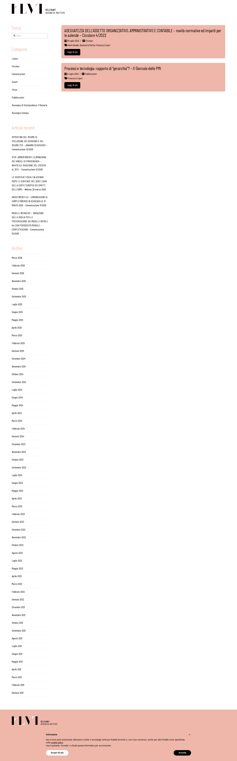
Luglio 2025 (17, 304)
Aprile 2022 (17, 576)
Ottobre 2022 (17, 545)
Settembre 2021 (19, 630)
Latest (15, 58)
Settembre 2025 (19, 296)
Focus (14, 89)
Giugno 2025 (17, 312)
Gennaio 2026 (18, 273)
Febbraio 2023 (18, 514)
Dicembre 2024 (18, 358)
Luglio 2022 (17, 560)
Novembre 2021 (18, 615)
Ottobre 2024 (17, 374)
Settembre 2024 (19, 382)
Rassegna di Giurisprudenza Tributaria (29, 105)
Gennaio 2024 (18, 436)
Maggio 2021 (17, 661)
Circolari (87, 40)
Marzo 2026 (17, 257)
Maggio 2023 (17, 490)
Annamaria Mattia (87, 45)
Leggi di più (72, 52)
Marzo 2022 (17, 583)
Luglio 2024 (17, 389)
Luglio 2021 (17, 646)
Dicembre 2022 (18, 529)
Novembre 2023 (19, 451)
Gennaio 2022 (18, 599)
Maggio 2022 (17, 568)
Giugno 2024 (17, 397)
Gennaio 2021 (17, 692)
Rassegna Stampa (20, 112)
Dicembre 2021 (18, 607)
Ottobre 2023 (17, 459)
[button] (189, 734)
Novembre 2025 (19, 281)
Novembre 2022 (19, 537)
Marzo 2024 (17, 420)
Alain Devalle (73, 45)
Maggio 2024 (17, 405)
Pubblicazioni (89, 73)
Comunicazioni (18, 74)
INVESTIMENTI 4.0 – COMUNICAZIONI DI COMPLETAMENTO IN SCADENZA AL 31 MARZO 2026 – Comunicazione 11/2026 (29, 201)
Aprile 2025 (17, 327)
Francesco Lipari (103, 45)
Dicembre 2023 (18, 444)
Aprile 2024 (17, 413)
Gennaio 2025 (18, 350)
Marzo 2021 (17, 677)
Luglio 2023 (17, 475)
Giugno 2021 (17, 653)
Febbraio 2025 (18, 343)
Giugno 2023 (17, 482)
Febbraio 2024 (18, 428)
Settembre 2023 (19, 467)
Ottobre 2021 (17, 622)
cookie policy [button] (57, 742)
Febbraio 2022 (18, 591)
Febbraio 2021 (18, 684)
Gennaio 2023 (18, 521)
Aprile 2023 (17, 498)
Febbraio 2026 (18, 265)
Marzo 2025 (17, 335)
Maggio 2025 (17, 319)
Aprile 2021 (16, 669)
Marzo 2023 (17, 506)
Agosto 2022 (17, 552)
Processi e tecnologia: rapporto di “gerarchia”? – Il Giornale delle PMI (112, 68)
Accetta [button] (182, 752)
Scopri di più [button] (57, 752)
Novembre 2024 (19, 366)
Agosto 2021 (17, 638)
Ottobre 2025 (17, 288)
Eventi (15, 81)
